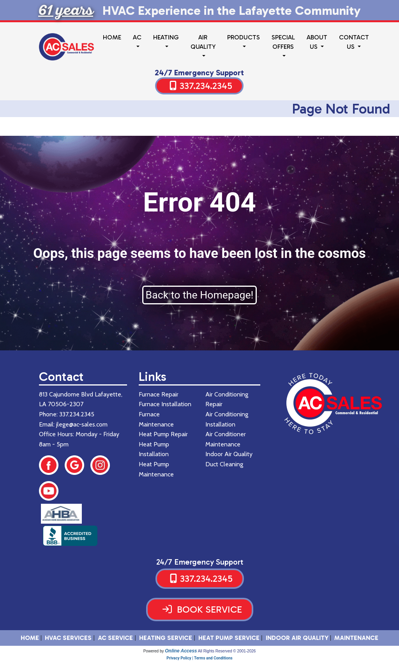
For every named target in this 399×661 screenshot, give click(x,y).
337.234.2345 (206, 85)
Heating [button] (166, 37)
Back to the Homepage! (200, 295)
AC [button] (137, 37)
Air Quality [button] (203, 42)
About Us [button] (317, 42)
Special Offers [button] (283, 42)
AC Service (115, 637)
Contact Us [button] (354, 42)
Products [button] (243, 37)
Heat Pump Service (229, 637)
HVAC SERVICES (68, 637)
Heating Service (165, 637)
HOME (30, 637)
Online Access (181, 651)
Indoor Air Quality (297, 637)
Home (112, 37)
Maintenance (356, 637)
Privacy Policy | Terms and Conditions (199, 658)
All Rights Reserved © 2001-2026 (227, 651)
